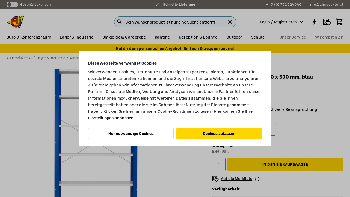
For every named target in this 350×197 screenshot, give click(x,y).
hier (130, 111)
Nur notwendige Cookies (131, 133)
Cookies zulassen (219, 133)
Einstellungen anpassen (111, 117)
